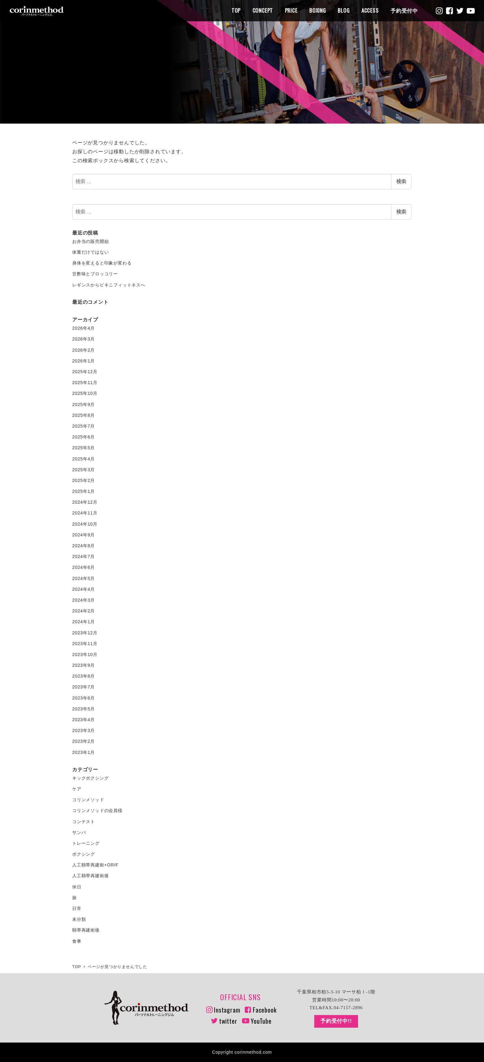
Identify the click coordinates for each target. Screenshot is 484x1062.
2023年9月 (83, 665)
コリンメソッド (88, 799)
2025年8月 (83, 415)
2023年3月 (83, 730)
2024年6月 (83, 567)
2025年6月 (83, 436)
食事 (76, 941)
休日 (76, 886)
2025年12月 (85, 371)
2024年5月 (83, 578)
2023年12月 (85, 632)
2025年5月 (83, 447)
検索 (401, 181)
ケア (76, 788)
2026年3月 (83, 338)
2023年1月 (83, 752)
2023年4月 (83, 719)
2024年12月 (85, 502)
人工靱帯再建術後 (90, 875)
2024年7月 (83, 556)
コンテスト (83, 821)
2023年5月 (83, 708)
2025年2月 (83, 480)
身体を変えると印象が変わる (101, 262)
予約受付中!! (336, 1021)
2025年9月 (83, 404)
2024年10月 (85, 524)
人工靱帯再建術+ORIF (95, 864)
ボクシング (83, 854)
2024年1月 (83, 621)
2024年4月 (83, 589)
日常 (76, 908)
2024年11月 (85, 512)
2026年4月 (83, 328)
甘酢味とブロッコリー (95, 273)
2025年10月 (85, 393)
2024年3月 (83, 600)
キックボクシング (90, 778)
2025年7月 (83, 426)
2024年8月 (83, 545)
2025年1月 (83, 491)
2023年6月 (83, 698)
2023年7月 (83, 686)
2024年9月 (83, 534)
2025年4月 (83, 458)
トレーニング (86, 843)
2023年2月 (83, 741)
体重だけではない (90, 252)
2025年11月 (85, 382)
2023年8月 (83, 676)
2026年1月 (83, 360)
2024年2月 (83, 610)
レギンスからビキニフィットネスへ (108, 284)
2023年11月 (85, 643)
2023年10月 (85, 654)
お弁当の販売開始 (90, 241)
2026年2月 (83, 350)
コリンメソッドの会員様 (97, 810)
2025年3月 (83, 469)
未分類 (79, 919)
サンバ (79, 832)
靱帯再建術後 (86, 930)
